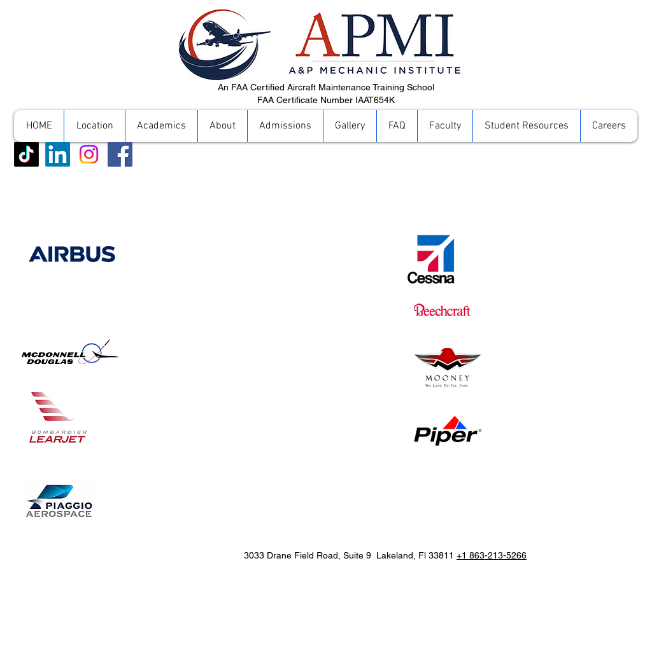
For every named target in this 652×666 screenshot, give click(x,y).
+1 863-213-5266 (492, 555)
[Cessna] (430, 258)
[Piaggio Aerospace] (58, 417)
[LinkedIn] (57, 154)
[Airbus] (73, 254)
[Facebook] (120, 154)
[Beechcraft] (442, 310)
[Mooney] (447, 366)
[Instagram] (88, 154)
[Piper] (447, 430)
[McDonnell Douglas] (70, 351)
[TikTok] (26, 154)
